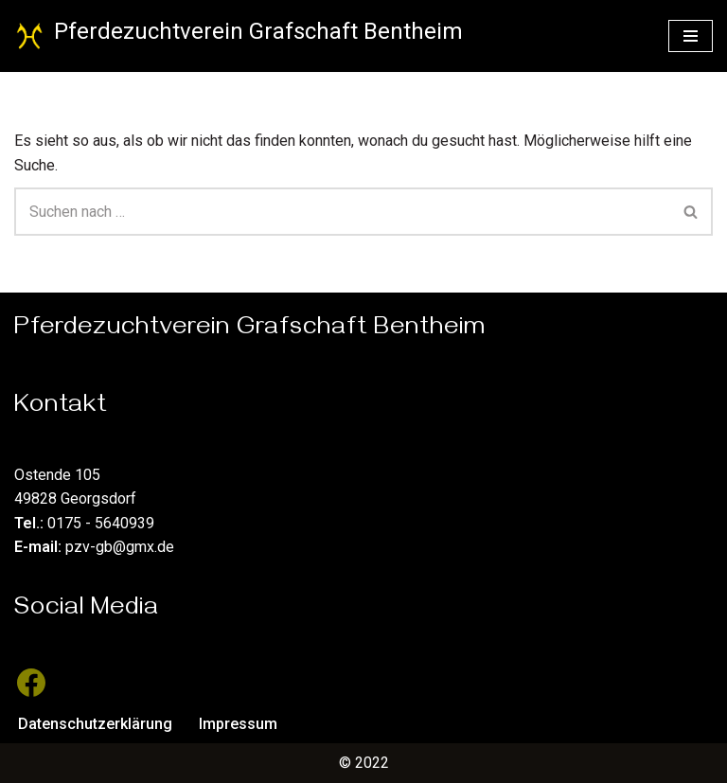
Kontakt (60, 408)
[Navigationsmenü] (690, 36)
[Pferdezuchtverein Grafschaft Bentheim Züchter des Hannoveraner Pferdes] (238, 36)
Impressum (238, 724)
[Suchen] (342, 211)
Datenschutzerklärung (95, 724)
